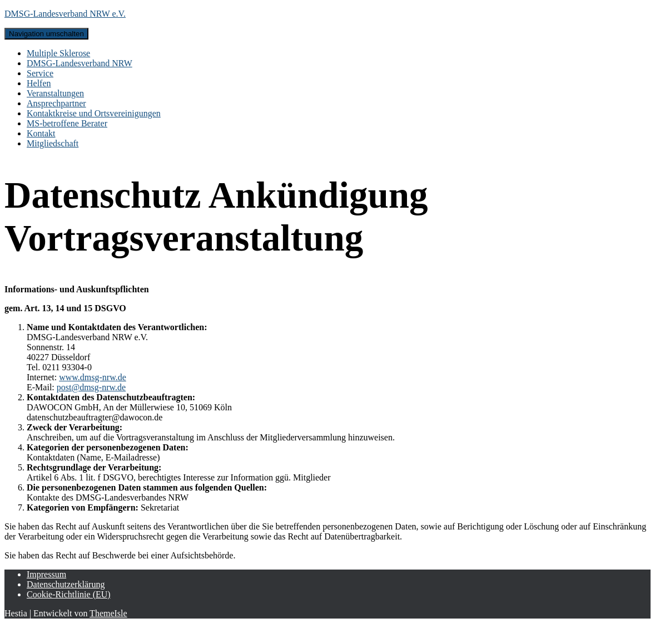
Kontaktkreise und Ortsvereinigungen (94, 113)
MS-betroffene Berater (67, 123)
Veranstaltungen (55, 93)
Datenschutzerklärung (66, 584)
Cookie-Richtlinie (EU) (69, 594)
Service (40, 73)
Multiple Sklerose (58, 53)
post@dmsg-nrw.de (91, 387)
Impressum (46, 574)
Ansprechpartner (56, 103)
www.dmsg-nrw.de (92, 377)
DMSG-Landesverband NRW (79, 63)
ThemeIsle (108, 613)
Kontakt (41, 133)
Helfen (39, 83)
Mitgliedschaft (52, 143)
